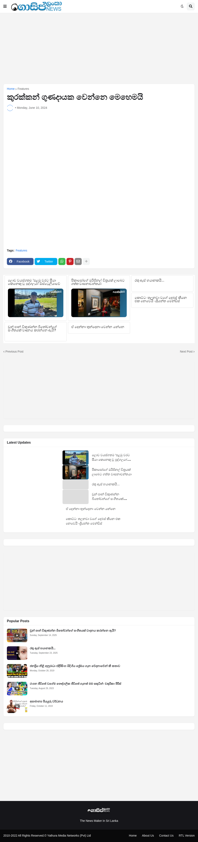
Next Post (186, 351)
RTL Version (187, 835)
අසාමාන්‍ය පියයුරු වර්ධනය (46, 701)
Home (11, 88)
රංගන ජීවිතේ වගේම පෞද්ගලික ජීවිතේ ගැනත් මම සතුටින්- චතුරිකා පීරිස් (75, 683)
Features (23, 88)
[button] (5, 6)
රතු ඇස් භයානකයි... (42, 648)
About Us (148, 835)
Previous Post (14, 351)
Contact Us (166, 835)
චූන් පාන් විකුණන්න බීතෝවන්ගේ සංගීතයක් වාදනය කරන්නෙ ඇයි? (73, 630)
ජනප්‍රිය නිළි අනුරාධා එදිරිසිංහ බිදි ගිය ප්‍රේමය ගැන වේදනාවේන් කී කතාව (75, 666)
